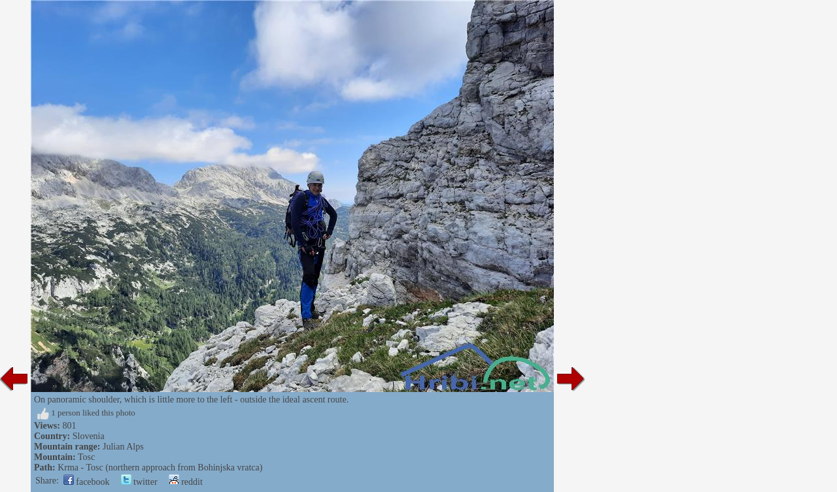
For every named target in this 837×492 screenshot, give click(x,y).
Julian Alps (123, 446)
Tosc (86, 457)
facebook (86, 482)
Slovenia (89, 436)
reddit (186, 482)
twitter (139, 482)
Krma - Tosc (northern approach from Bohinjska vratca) (160, 467)
